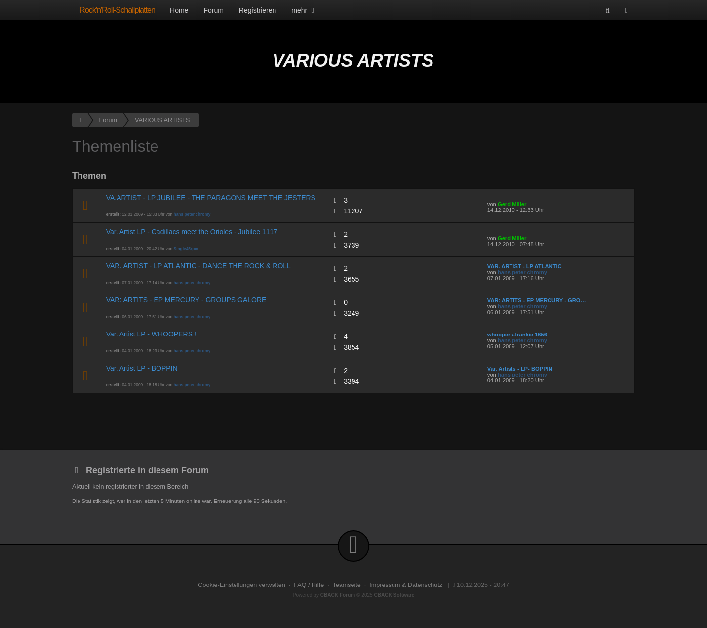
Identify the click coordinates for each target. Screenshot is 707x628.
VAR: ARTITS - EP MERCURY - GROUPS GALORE (186, 300)
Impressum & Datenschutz (405, 585)
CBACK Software (394, 595)
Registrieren (257, 10)
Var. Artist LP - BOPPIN (142, 368)
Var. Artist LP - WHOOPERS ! (151, 334)
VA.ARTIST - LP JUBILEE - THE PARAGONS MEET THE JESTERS (210, 198)
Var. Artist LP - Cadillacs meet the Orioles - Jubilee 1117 (191, 232)
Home (179, 10)
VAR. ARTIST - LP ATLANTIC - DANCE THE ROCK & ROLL (198, 266)
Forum (213, 10)
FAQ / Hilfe (309, 585)
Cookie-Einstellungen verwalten (241, 585)
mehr (303, 10)
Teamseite (346, 585)
